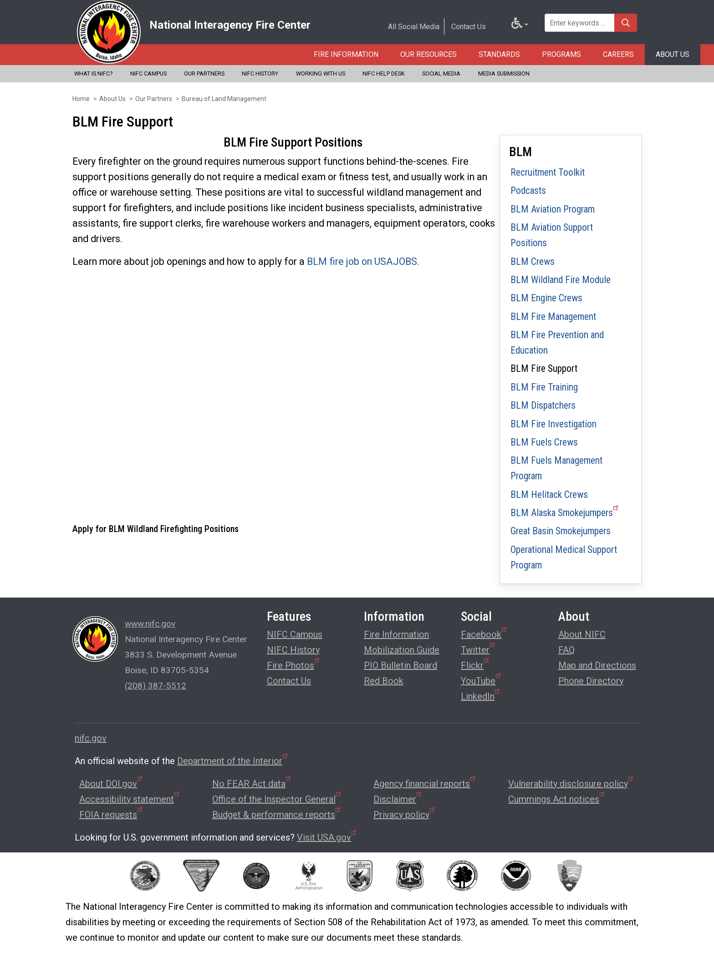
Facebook (484, 633)
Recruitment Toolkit (547, 172)
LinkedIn (481, 695)
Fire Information (346, 54)
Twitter (478, 648)
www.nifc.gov (150, 623)
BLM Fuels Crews (544, 442)
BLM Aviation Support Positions (551, 235)
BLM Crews (532, 261)
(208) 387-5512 (155, 685)
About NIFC (582, 634)
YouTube (481, 679)
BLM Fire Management (553, 316)
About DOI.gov (111, 783)
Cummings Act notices (557, 799)
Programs (561, 54)
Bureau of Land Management (224, 98)
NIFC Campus (148, 73)
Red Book (383, 680)
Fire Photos (294, 664)
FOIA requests (111, 814)
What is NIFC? (93, 73)
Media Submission (504, 73)
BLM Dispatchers (543, 405)
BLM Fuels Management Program (556, 468)
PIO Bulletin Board (400, 665)
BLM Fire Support (543, 368)
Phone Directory (590, 680)
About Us (672, 54)
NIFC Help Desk (383, 73)
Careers (618, 54)
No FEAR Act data (252, 783)
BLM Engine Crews (546, 298)
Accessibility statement (130, 799)
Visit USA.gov (327, 837)
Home (81, 98)
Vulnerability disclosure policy (571, 783)
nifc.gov (91, 738)
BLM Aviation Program (552, 209)
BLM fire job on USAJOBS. (363, 261)
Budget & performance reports (277, 814)
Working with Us (320, 73)
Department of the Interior (233, 760)
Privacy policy (404, 814)
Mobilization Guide (401, 649)
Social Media (441, 73)
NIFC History (260, 73)
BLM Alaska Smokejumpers (565, 511)
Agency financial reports (425, 783)
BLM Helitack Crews (549, 494)
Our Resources (428, 54)
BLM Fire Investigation (553, 424)
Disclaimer (398, 799)
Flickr (475, 664)
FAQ (566, 649)
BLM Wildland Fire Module (560, 279)
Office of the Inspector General (277, 799)
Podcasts (528, 190)
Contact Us (468, 26)
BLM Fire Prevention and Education (557, 342)
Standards (499, 54)
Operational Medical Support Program (563, 557)
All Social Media (413, 26)
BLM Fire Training (544, 387)
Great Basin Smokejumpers (560, 531)
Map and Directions (597, 665)
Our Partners (204, 73)
